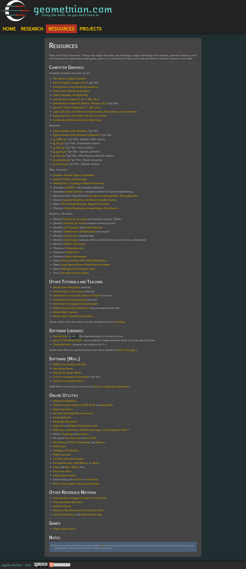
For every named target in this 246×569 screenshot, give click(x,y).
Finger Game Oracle (64, 528)
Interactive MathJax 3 (65, 401)
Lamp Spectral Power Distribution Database (85, 264)
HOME (9, 29)
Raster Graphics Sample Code (69, 82)
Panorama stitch (62, 471)
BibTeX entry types (90, 430)
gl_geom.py (59, 151)
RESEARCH (32, 29)
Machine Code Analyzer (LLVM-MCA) (74, 405)
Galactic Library (62, 506)
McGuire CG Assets (75, 223)
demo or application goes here (111, 386)
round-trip (91, 479)
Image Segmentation (64, 475)
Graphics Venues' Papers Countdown (73, 175)
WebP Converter (62, 454)
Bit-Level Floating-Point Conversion (73, 413)
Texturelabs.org (74, 248)
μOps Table (107, 405)
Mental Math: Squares (65, 312)
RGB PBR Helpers (97, 260)
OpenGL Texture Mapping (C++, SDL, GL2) (76, 107)
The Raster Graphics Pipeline (69, 78)
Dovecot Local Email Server (68, 381)
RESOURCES (61, 29)
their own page (127, 350)
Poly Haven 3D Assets (75, 219)
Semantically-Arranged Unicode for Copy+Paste (80, 498)
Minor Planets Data (91, 514)
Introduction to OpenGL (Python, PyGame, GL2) (80, 103)
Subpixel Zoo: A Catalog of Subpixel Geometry (78, 183)
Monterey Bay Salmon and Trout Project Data (78, 510)
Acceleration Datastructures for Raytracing (77, 120)
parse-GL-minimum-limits (67, 340)
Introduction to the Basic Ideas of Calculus (77, 295)
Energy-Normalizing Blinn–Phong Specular (113, 195)
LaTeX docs (72, 430)
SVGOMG (58, 450)
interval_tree (60, 336)
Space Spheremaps (76, 256)
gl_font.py (58, 147)
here (103, 545)
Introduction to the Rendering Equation (75, 87)
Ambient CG (72, 252)
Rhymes (100, 442)
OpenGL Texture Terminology (69, 179)
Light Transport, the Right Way (70, 95)
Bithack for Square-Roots (67, 372)
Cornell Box (71, 235)
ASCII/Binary (80, 463)
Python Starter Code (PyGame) (70, 131)
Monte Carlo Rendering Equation (71, 91)
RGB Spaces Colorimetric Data (78, 268)
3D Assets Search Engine (75, 273)
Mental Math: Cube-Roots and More (73, 316)
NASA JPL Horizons (64, 514)
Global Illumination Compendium (83, 208)
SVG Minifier (72, 450)
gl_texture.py (60, 164)
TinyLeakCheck (62, 344)
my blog (119, 321)
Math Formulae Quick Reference (71, 308)
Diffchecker (59, 446)
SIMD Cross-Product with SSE (69, 364)
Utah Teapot (71, 239)
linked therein (93, 227)
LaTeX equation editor (114, 430)
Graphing (66, 434)
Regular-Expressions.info (83, 425)
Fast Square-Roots (63, 368)
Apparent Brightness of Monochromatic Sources (89, 200)
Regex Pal (58, 425)
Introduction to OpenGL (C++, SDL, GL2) (76, 99)
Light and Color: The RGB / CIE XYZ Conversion (80, 115)
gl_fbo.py (58, 143)
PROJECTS (90, 29)
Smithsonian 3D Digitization (80, 231)
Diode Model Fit (62, 417)
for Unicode (73, 438)
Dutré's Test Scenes (75, 244)
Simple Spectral (74, 191)
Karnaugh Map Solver (65, 421)
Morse (95, 463)
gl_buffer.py (60, 139)
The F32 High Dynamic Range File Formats (85, 204)
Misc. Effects (72, 467)
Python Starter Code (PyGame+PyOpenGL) (76, 135)
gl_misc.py (59, 155)
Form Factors (111, 208)
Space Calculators (63, 409)
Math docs (59, 430)
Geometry (83, 434)
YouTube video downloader (68, 458)
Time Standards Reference (68, 502)
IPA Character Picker (64, 442)
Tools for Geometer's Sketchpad (71, 376)
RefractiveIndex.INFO (73, 260)
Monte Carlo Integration (66, 287)
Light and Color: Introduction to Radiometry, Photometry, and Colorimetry (95, 111)
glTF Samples (71, 227)
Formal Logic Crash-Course (68, 291)
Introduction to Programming (69, 299)
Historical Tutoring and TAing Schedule (75, 303)
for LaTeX (90, 438)
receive (78, 479)
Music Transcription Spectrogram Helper (76, 483)
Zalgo (56, 467)
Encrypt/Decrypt (62, 463)
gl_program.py (61, 160)
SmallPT (70, 187)
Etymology (84, 442)
